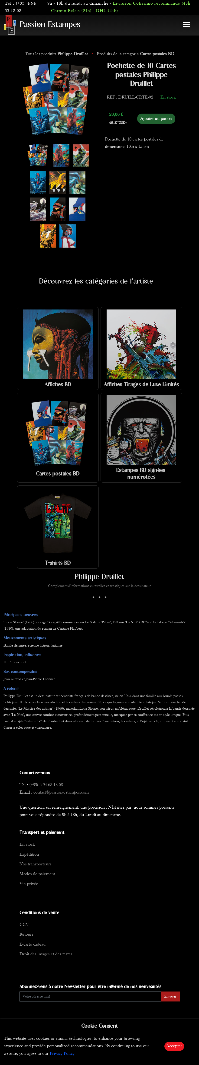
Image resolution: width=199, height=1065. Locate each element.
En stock (27, 844)
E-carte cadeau (33, 944)
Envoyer (170, 996)
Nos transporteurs (36, 864)
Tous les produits (57, 54)
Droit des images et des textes (46, 954)
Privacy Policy (62, 1054)
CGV (24, 925)
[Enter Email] (90, 996)
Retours (26, 934)
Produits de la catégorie (135, 54)
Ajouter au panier (156, 118)
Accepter (174, 1046)
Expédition (29, 854)
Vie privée (29, 884)
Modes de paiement (37, 874)
